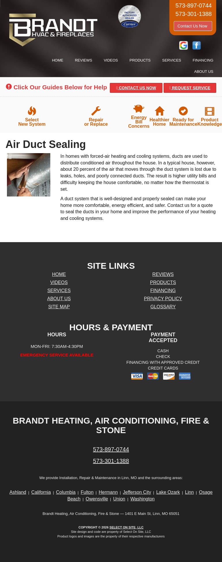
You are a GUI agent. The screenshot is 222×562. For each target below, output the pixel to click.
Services (171, 60)
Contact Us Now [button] (192, 26)
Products (140, 60)
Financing (203, 60)
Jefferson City (137, 492)
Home (57, 60)
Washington (142, 498)
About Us (203, 71)
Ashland (18, 492)
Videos (111, 60)
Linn (189, 492)
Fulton (87, 492)
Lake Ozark (168, 492)
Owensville (97, 498)
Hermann (108, 492)
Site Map (59, 306)
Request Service (189, 88)
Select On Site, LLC (127, 527)
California (41, 492)
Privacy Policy (163, 298)
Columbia (66, 492)
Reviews (83, 60)
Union (119, 498)
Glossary (163, 306)
